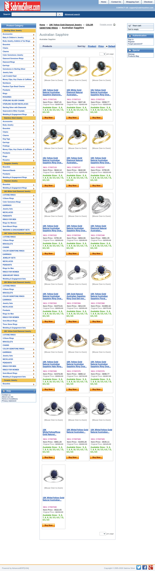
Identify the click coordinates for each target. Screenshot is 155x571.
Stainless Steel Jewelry (13, 118)
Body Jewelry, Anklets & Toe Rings (16, 41)
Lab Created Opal (9, 76)
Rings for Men (8, 268)
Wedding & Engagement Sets (14, 279)
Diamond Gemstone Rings (13, 58)
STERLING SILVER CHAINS (13, 100)
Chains (5, 48)
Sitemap (131, 54)
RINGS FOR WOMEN (11, 272)
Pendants (6, 90)
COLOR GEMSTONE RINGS (13, 251)
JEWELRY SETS (9, 258)
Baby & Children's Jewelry (13, 37)
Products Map (133, 56)
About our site (7, 397)
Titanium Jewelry (11, 181)
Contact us (6, 395)
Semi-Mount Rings (10, 226)
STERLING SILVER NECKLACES (15, 104)
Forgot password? (135, 44)
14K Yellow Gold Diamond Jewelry (17, 233)
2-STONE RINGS (9, 195)
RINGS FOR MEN (9, 219)
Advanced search (72, 14)
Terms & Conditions (10, 399)
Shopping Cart (132, 2)
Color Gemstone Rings (12, 202)
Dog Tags (6, 139)
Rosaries (6, 160)
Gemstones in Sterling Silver (14, 69)
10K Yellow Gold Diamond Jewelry (65, 25)
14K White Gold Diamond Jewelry (17, 191)
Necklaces (7, 83)
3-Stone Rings (8, 198)
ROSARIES (7, 97)
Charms (6, 51)
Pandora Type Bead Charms (14, 86)
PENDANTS (7, 216)
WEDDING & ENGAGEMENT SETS (16, 230)
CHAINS (6, 247)
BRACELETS (8, 244)
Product (92, 46)
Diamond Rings (9, 62)
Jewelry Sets (8, 72)
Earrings (6, 65)
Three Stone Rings (10, 324)
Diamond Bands (9, 170)
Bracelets (6, 44)
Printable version (106, 24)
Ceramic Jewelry (10, 380)
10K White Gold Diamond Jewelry (17, 282)
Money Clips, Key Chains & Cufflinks (17, 79)
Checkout (148, 2)
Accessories (7, 34)
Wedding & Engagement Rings (15, 114)
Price (101, 46)
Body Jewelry (8, 125)
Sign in (131, 39)
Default (112, 46)
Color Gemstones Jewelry (13, 55)
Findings (6, 146)
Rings (5, 93)
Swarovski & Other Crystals (13, 111)
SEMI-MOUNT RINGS (11, 275)
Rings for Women (9, 223)
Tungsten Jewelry (11, 163)
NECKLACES (8, 212)
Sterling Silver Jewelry (13, 30)
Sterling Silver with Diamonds (14, 107)
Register (131, 42)
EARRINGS (7, 205)
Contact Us (116, 2)
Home (42, 25)
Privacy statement (9, 401)
